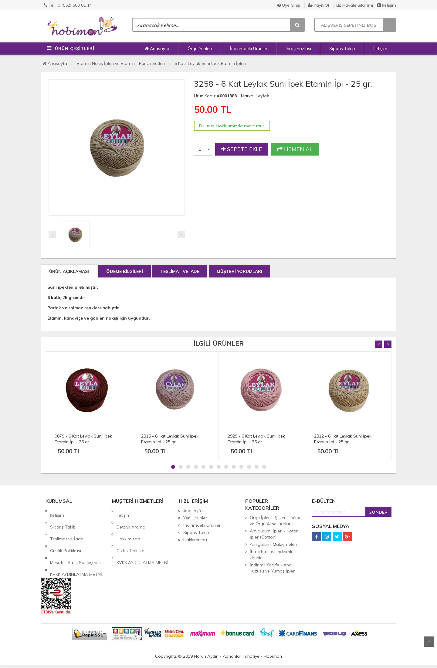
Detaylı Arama (131, 518)
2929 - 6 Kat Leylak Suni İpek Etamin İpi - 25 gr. (256, 439)
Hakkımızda (128, 525)
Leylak (262, 96)
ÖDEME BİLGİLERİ (124, 271)
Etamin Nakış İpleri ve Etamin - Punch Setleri (121, 63)
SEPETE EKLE (241, 149)
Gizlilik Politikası (65, 532)
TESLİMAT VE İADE (179, 271)
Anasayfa (157, 48)
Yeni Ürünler (195, 518)
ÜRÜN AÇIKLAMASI (69, 271)
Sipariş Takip (342, 48)
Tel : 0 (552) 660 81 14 (68, 5)
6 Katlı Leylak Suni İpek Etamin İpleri (210, 63)
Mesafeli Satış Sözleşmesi (76, 539)
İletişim (386, 5)
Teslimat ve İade (66, 525)
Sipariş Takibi (63, 518)
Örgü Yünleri (200, 48)
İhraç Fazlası (298, 48)
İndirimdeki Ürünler (248, 48)
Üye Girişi (288, 5)
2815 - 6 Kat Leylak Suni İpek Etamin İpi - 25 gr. (169, 439)
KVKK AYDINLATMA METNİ (76, 547)
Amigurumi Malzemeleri (273, 544)
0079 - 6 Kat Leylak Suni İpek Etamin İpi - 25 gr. (83, 439)
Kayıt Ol (318, 5)
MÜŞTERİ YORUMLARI (239, 271)
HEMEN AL (295, 149)
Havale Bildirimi (355, 5)
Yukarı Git (429, 641)
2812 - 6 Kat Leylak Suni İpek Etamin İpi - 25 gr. (342, 439)
